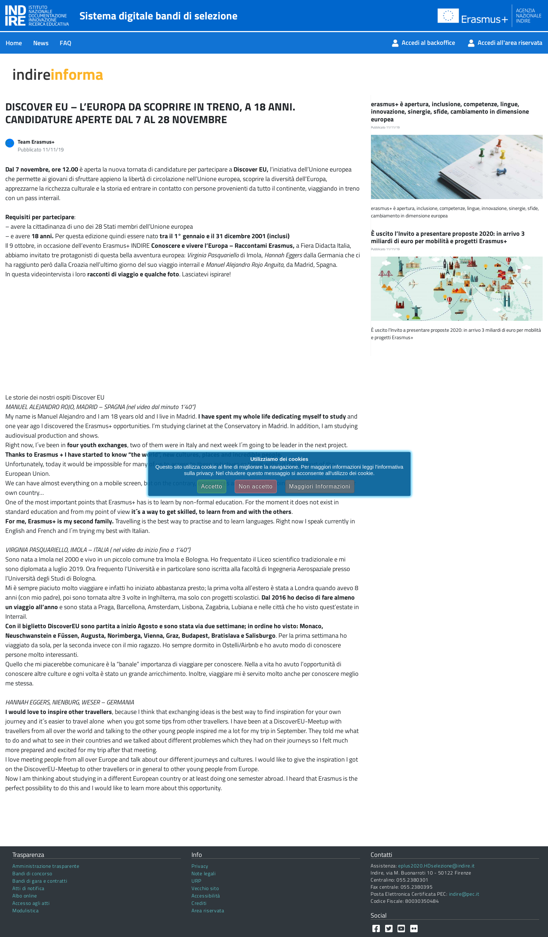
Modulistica (25, 910)
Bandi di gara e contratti (39, 880)
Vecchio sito (205, 888)
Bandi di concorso (32, 873)
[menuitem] (14, 42)
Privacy (199, 866)
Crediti (199, 903)
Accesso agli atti (31, 903)
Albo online (24, 895)
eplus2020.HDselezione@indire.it (436, 865)
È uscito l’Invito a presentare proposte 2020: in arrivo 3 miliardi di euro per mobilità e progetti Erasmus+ (448, 237)
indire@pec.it (464, 893)
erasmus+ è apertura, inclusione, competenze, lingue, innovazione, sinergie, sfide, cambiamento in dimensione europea (450, 111)
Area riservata (207, 910)
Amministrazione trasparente (45, 866)
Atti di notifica (28, 888)
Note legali (203, 873)
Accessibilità (205, 895)
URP (196, 880)
